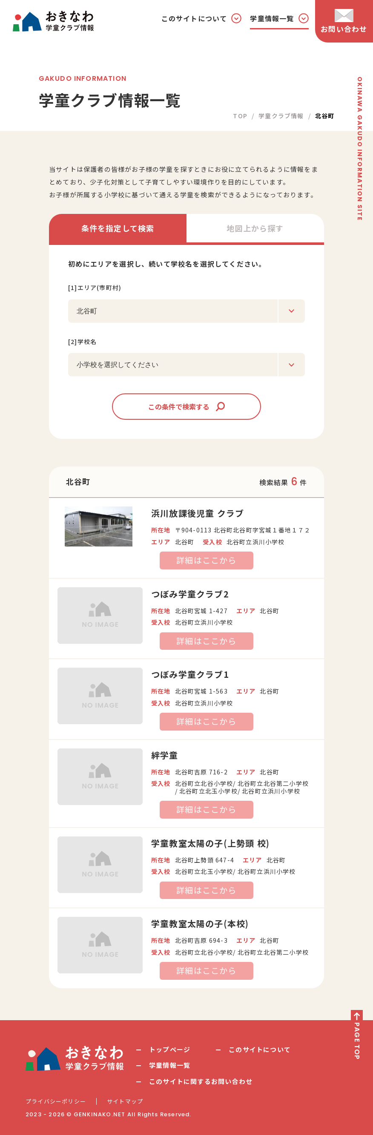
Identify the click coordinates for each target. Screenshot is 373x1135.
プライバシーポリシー (56, 1101)
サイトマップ (125, 1101)
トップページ (169, 1049)
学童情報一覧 (169, 1065)
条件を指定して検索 (118, 227)
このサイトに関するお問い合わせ (200, 1081)
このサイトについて (260, 1049)
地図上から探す (255, 227)
